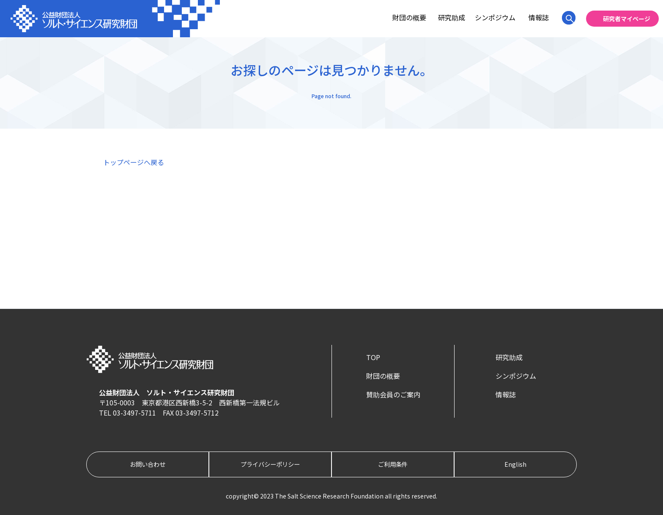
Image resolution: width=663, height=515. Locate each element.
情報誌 (539, 17)
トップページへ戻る (133, 162)
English (515, 464)
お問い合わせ (147, 464)
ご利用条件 (393, 464)
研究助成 (451, 17)
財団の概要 (409, 17)
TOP (373, 357)
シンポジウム (495, 17)
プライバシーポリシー (270, 464)
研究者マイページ (626, 18)
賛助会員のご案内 (393, 394)
